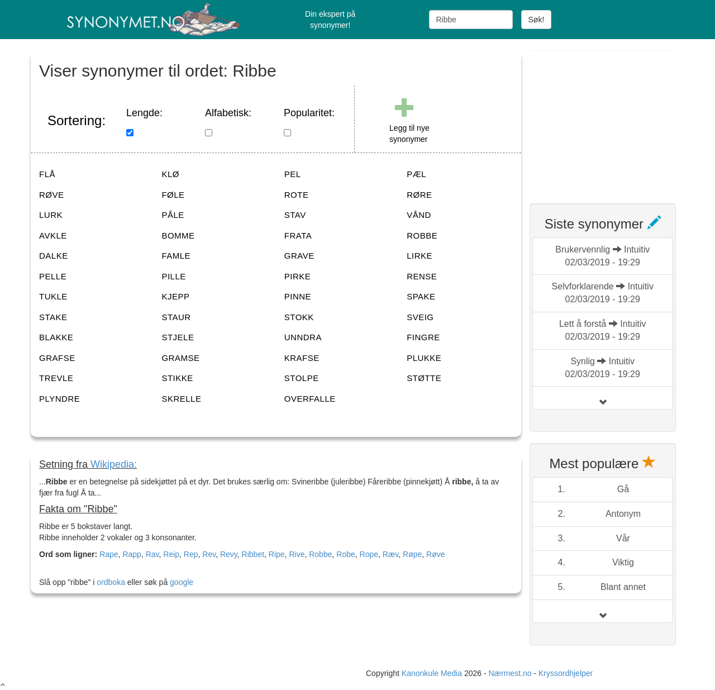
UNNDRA (303, 337)
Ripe (277, 554)
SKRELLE (181, 398)
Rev (209, 554)
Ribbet (253, 554)
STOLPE (301, 378)
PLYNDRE (59, 398)
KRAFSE (302, 358)
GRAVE (299, 255)
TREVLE (56, 378)
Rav (152, 554)
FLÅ (47, 174)
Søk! (536, 19)
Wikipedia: (113, 464)
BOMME (177, 235)
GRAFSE (57, 358)
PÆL (416, 174)
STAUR (175, 317)
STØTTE (424, 378)
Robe (345, 554)
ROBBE (422, 235)
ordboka (109, 582)
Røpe (412, 554)
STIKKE (177, 378)
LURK (51, 215)
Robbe (320, 554)
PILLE (173, 276)
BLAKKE (56, 337)
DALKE (53, 255)
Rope (369, 554)
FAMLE (175, 255)
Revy (228, 554)
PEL (292, 174)
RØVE (51, 194)
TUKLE (53, 296)
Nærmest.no (509, 673)
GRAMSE (180, 358)
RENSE (422, 276)
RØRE (419, 194)
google (181, 582)
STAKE (53, 317)
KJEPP (175, 296)
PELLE (52, 276)
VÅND (419, 215)
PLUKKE (424, 358)
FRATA (298, 235)
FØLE (172, 194)
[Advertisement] (613, 120)
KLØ (170, 174)
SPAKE (421, 296)
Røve (435, 554)
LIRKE (419, 255)
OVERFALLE (310, 398)
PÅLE (172, 215)
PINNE (297, 296)
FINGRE (423, 337)
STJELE (177, 337)
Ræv (391, 554)
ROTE (296, 194)
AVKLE (53, 235)
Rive (296, 554)
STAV (295, 215)
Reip (171, 554)
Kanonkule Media (433, 673)
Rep (191, 554)
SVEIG (420, 317)
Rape (108, 554)
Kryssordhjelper (565, 673)
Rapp (131, 554)
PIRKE (297, 276)
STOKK (299, 317)
